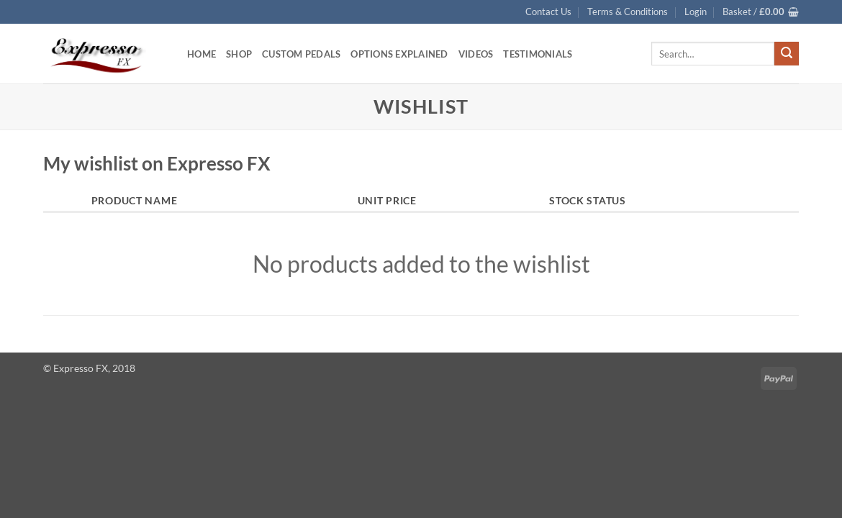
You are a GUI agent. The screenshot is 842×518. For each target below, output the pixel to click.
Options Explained (399, 54)
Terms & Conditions (627, 11)
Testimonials (537, 54)
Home (201, 54)
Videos (476, 54)
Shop (239, 54)
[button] (695, 11)
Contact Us (548, 11)
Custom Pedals (301, 54)
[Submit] (786, 54)
